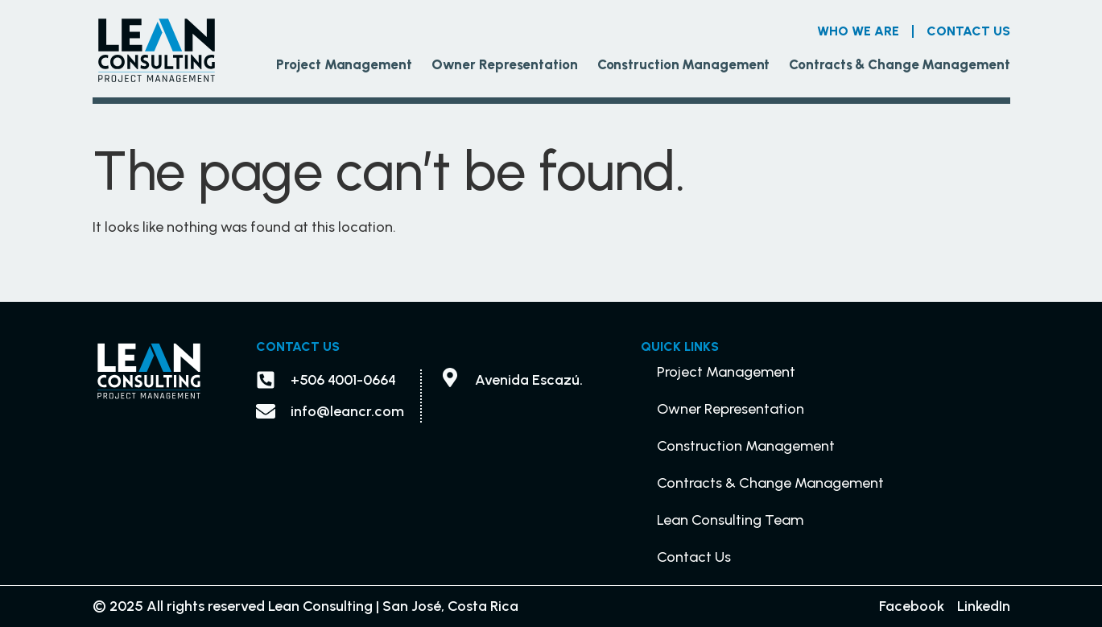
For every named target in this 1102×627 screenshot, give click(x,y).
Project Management (343, 64)
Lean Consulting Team (730, 520)
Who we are (858, 31)
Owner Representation (504, 64)
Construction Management (683, 64)
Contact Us (968, 31)
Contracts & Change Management (899, 64)
